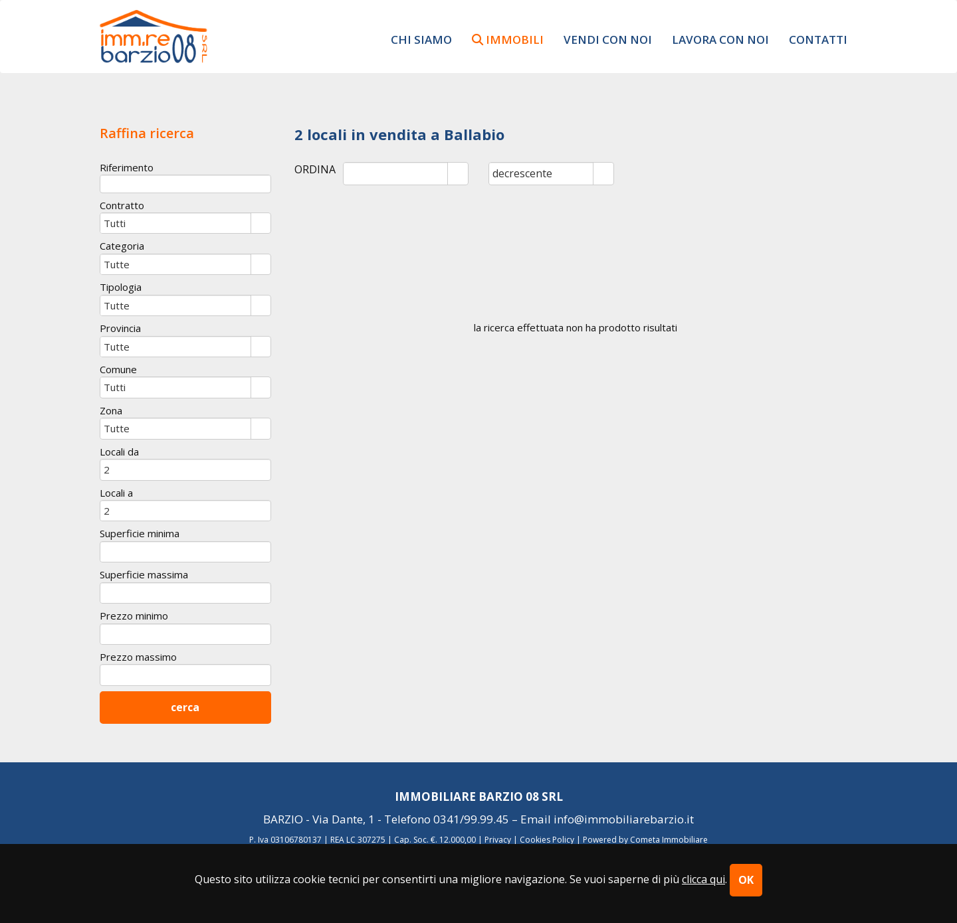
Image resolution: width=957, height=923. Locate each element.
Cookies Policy (547, 839)
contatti (818, 39)
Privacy (497, 839)
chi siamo (421, 39)
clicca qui (703, 879)
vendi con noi (608, 39)
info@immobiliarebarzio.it (624, 819)
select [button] (458, 174)
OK (746, 880)
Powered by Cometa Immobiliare (645, 839)
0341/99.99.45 (471, 819)
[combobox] (396, 173)
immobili (508, 39)
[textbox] (185, 183)
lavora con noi (720, 39)
